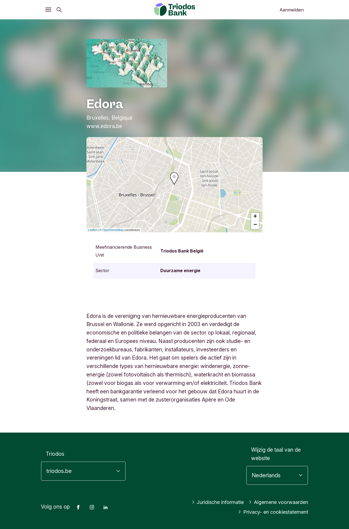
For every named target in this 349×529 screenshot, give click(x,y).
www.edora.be (104, 126)
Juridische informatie (212, 502)
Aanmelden (291, 10)
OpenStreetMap (113, 230)
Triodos (55, 454)
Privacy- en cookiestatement (270, 512)
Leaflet (92, 230)
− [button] (255, 225)
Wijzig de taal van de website (276, 453)
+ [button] (255, 217)
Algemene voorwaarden (276, 502)
